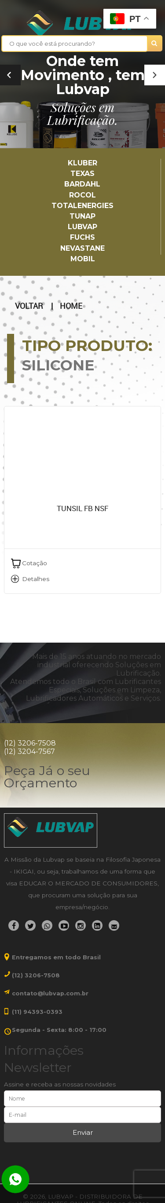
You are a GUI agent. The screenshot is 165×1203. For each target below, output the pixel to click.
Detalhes (35, 578)
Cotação (34, 563)
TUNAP (82, 216)
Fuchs (82, 237)
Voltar (29, 306)
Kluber (82, 163)
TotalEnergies (82, 205)
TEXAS (82, 173)
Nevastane (82, 248)
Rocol (82, 195)
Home (71, 306)
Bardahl (82, 184)
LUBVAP (82, 227)
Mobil (82, 259)
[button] (154, 75)
